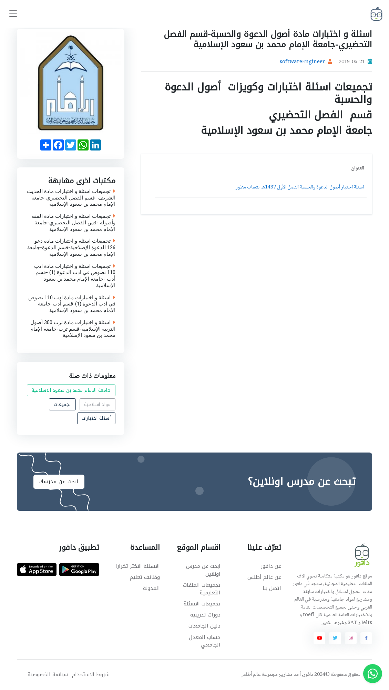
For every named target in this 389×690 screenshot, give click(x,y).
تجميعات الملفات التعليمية (202, 589)
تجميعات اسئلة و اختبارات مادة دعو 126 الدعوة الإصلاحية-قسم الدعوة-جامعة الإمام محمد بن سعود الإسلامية (71, 247)
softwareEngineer (302, 62)
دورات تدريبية (205, 615)
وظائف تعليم (145, 577)
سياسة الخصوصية (48, 675)
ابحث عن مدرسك (59, 481)
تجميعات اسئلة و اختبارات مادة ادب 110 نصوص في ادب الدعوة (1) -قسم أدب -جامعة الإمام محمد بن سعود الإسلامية (74, 276)
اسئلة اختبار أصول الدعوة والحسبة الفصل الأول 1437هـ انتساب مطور (300, 187)
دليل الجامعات (204, 626)
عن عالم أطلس (264, 577)
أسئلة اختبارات (96, 418)
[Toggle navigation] (13, 14)
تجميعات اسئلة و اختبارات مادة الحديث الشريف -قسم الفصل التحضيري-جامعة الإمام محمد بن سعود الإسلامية (71, 197)
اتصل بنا (272, 588)
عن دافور (271, 566)
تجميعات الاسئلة (202, 604)
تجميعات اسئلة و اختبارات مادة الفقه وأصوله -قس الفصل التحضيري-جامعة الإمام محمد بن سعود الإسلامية (73, 222)
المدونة (151, 588)
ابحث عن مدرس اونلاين (203, 570)
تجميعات (62, 404)
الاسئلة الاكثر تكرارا (137, 566)
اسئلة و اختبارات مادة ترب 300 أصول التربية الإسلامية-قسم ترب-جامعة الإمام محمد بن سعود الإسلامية (72, 329)
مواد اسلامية (97, 404)
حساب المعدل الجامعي (205, 641)
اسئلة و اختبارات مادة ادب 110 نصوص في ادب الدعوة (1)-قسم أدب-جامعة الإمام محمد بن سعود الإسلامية (71, 304)
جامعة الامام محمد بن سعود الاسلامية (71, 390)
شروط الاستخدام (91, 675)
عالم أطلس (250, 674)
